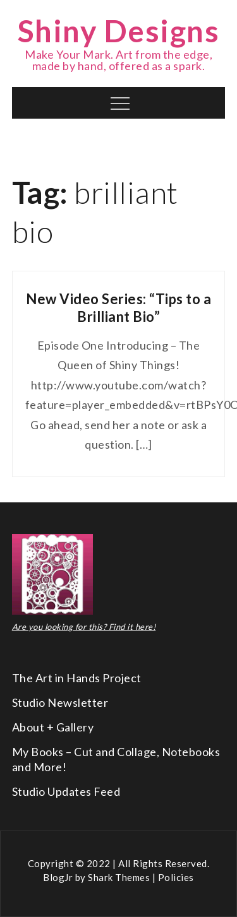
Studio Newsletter (60, 702)
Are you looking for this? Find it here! (84, 627)
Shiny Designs (119, 31)
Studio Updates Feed (66, 791)
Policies (176, 877)
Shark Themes (120, 877)
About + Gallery (53, 727)
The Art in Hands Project (77, 678)
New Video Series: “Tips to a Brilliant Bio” (118, 308)
